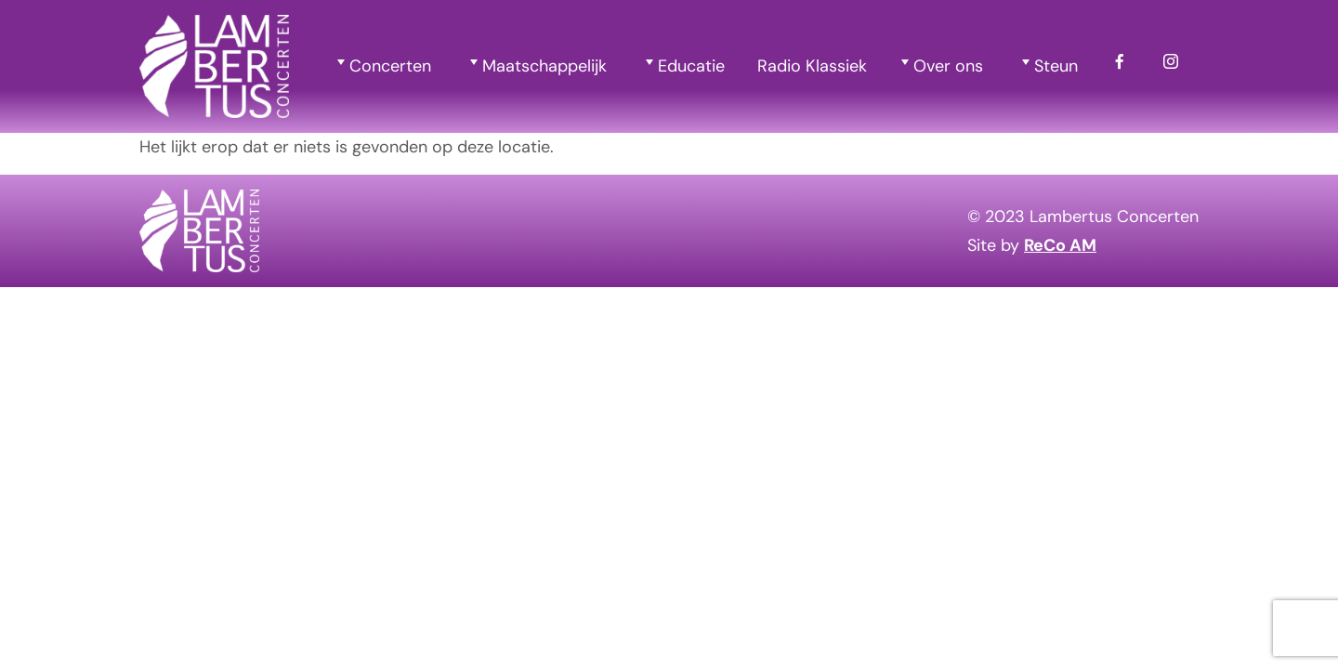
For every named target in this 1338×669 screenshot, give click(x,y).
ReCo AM (1060, 245)
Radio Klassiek (812, 66)
